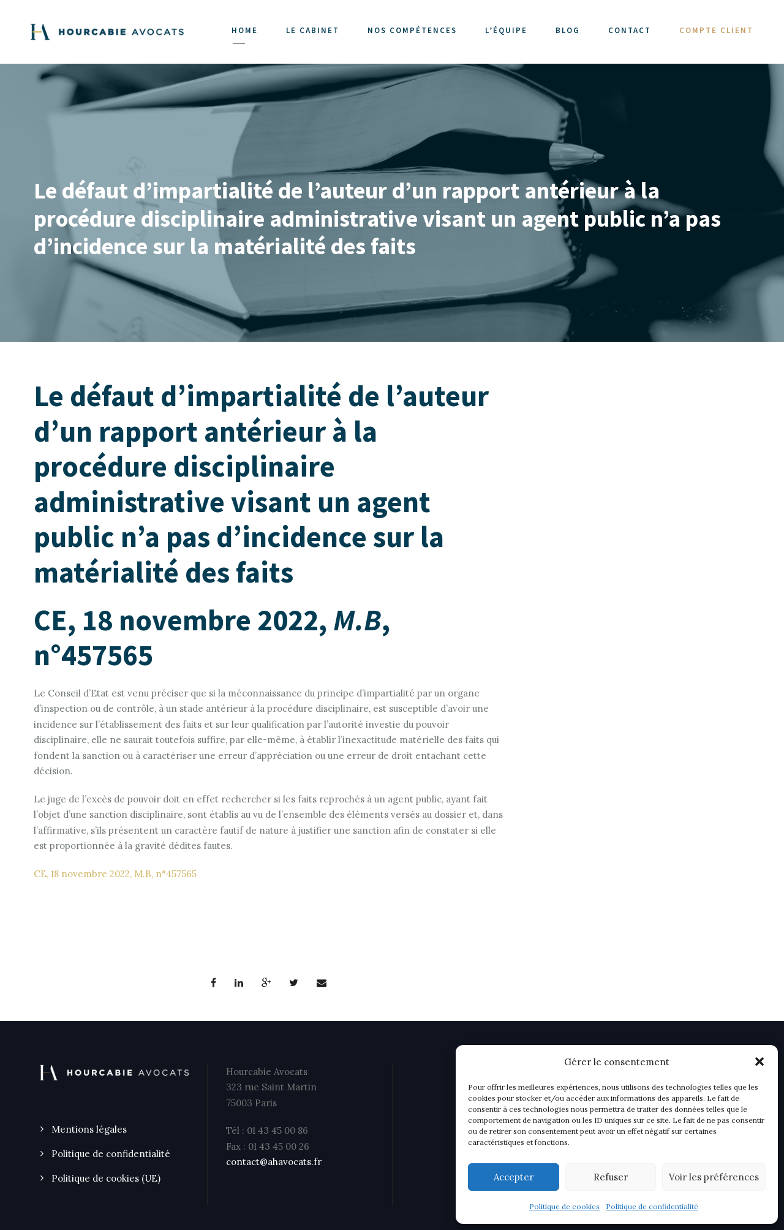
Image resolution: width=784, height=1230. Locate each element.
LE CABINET (312, 30)
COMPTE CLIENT (716, 30)
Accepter (513, 1177)
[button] (759, 1061)
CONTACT (629, 30)
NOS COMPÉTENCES (412, 30)
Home (245, 30)
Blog (568, 30)
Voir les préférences (714, 1177)
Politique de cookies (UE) (105, 1178)
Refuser (611, 1177)
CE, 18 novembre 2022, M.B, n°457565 (115, 874)
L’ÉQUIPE (506, 30)
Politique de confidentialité (652, 1206)
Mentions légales (89, 1129)
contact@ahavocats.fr (274, 1162)
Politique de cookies (564, 1206)
